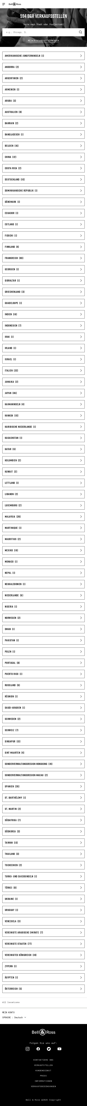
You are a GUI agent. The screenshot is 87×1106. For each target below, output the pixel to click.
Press (43, 1075)
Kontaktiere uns (43, 1060)
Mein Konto (8, 1012)
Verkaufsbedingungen (43, 1086)
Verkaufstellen (43, 1065)
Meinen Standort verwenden (43, 40)
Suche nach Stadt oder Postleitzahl (43, 24)
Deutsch (18, 1017)
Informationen (43, 1081)
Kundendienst (43, 1070)
